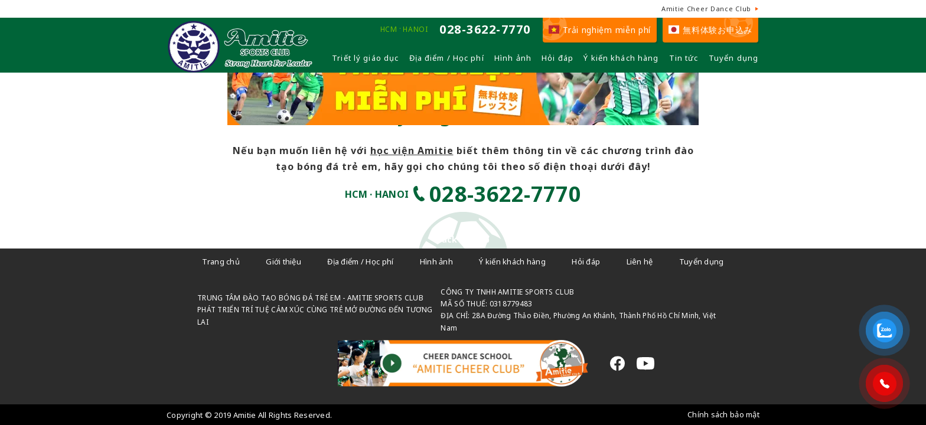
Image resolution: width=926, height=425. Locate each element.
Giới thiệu (283, 261)
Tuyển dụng (733, 58)
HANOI (415, 29)
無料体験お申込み (710, 29)
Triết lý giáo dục (365, 58)
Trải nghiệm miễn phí (600, 29)
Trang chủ (221, 261)
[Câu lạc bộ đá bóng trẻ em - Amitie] (240, 68)
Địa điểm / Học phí (446, 58)
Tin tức (684, 58)
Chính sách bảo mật (723, 414)
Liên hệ (640, 261)
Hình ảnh (513, 58)
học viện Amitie (412, 150)
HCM (388, 29)
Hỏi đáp (557, 58)
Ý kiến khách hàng (620, 58)
